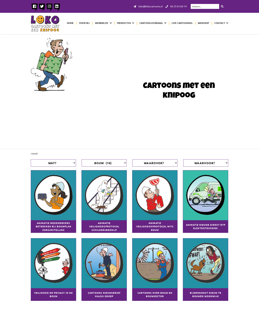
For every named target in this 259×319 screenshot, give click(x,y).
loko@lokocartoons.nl (148, 6)
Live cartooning (182, 23)
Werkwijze (101, 23)
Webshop (203, 23)
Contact (219, 23)
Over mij (84, 23)
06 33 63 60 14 (176, 6)
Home (70, 23)
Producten (124, 23)
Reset (34, 153)
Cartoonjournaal (151, 23)
